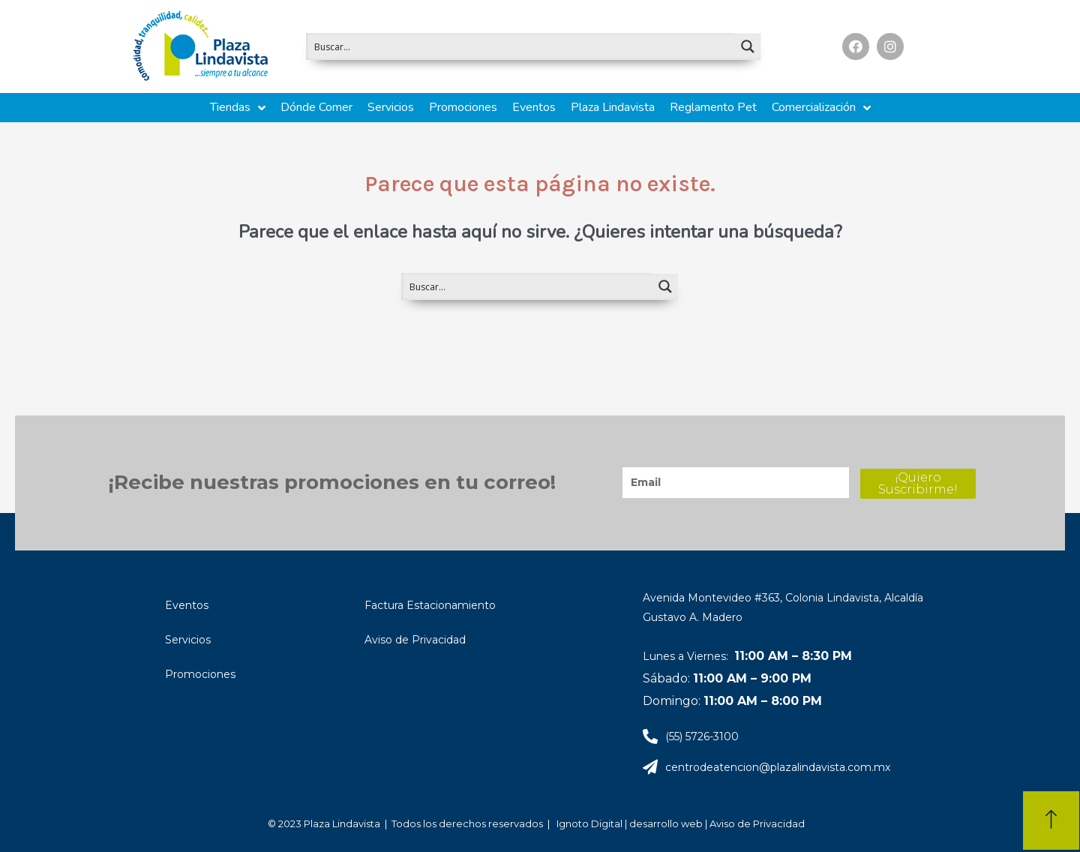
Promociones (200, 674)
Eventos (186, 605)
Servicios (188, 639)
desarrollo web (667, 824)
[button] (1051, 820)
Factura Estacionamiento (430, 605)
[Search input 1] (521, 46)
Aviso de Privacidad (415, 639)
